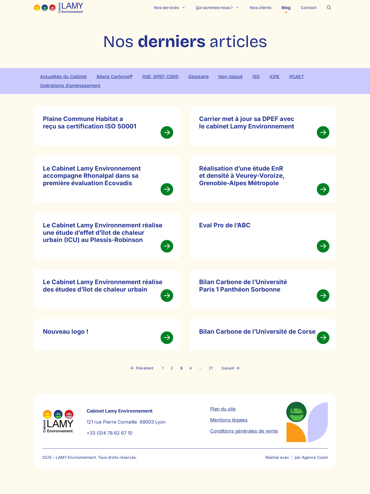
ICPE (275, 76)
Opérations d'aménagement (70, 85)
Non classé (230, 76)
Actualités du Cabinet (63, 76)
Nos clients (260, 7)
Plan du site (223, 425)
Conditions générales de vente (244, 448)
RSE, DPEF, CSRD (160, 76)
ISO (256, 76)
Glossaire (198, 76)
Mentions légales (229, 437)
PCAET (296, 76)
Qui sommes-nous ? (220, 7)
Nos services (172, 7)
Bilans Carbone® (115, 76)
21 (211, 385)
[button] (329, 7)
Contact (309, 7)
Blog (286, 7)
